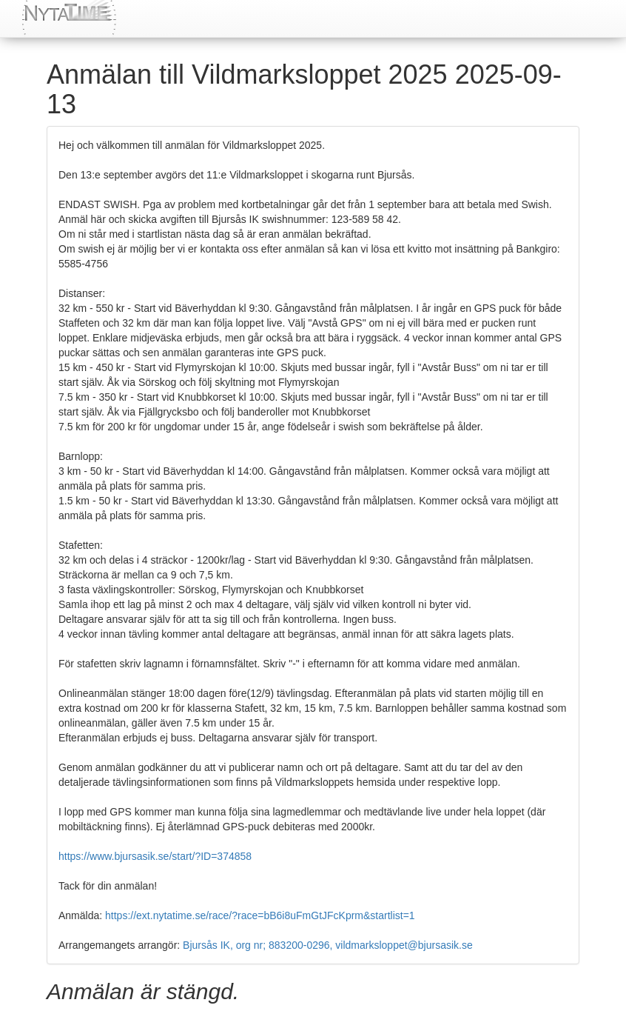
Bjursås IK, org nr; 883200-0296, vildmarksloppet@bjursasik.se (328, 945)
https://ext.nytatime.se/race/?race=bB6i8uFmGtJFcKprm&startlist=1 (260, 915)
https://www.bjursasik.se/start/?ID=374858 (155, 856)
